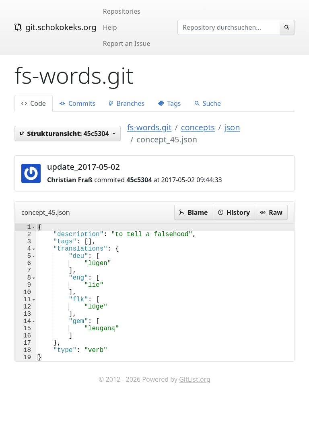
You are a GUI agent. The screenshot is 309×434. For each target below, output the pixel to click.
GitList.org (194, 409)
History (234, 212)
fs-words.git (149, 127)
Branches (126, 103)
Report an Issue (126, 43)
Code (33, 103)
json (232, 127)
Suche (208, 103)
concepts (198, 127)
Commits (77, 103)
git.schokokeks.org (55, 27)
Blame (193, 212)
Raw (271, 212)
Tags (169, 103)
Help (110, 27)
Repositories (121, 11)
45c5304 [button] (65, 133)
